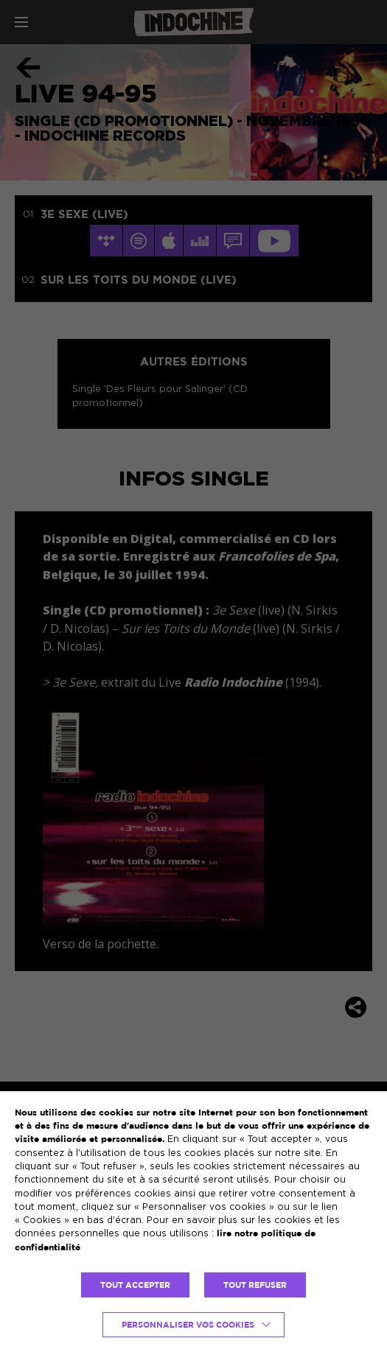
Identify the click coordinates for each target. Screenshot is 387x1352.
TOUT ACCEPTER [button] (135, 1285)
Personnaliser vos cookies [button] (188, 1324)
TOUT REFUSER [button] (255, 1285)
